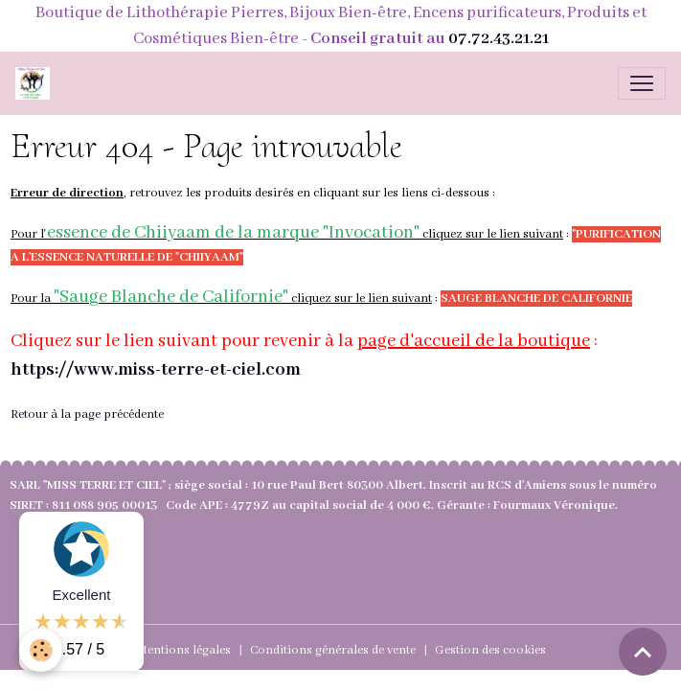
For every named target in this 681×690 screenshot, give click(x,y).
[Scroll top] (643, 652)
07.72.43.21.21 (498, 39)
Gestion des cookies (490, 650)
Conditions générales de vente (333, 650)
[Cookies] (40, 650)
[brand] (36, 83)
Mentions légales (183, 650)
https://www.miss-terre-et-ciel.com (156, 369)
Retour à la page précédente (87, 414)
